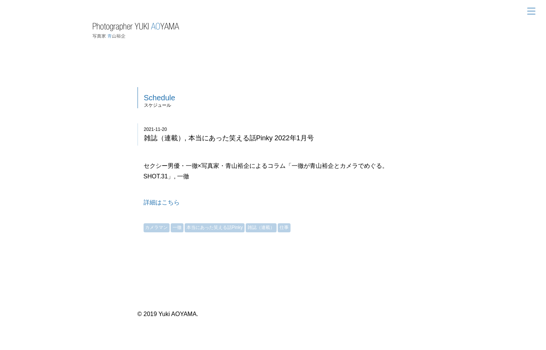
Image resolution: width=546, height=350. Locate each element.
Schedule (159, 98)
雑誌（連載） (261, 227)
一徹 (177, 227)
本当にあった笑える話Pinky (215, 227)
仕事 (284, 227)
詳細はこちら (162, 202)
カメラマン (156, 227)
